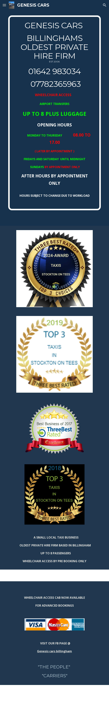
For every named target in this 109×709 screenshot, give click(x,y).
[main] (54, 112)
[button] (4, 5)
